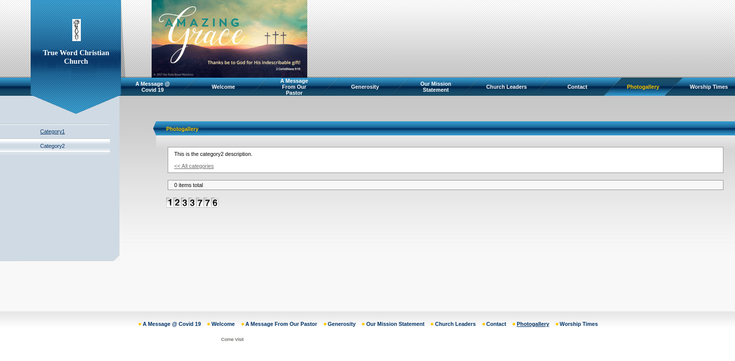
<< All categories (194, 166)
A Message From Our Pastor (294, 87)
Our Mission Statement (435, 87)
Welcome (223, 87)
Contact (577, 87)
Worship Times (709, 87)
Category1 (52, 131)
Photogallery (643, 87)
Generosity (365, 87)
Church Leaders (506, 87)
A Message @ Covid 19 (153, 87)
